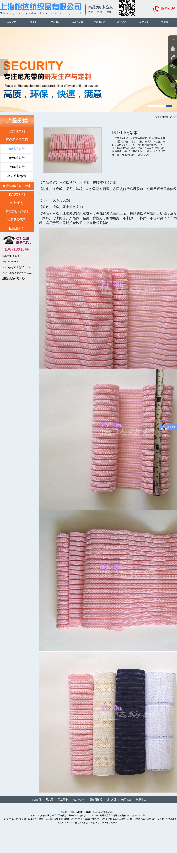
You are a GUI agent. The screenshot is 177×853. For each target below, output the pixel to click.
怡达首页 (11, 22)
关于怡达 (144, 22)
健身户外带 (77, 22)
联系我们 (166, 22)
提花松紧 (121, 22)
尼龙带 (33, 22)
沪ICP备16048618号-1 (137, 815)
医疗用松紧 (99, 22)
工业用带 (55, 22)
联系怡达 (141, 799)
